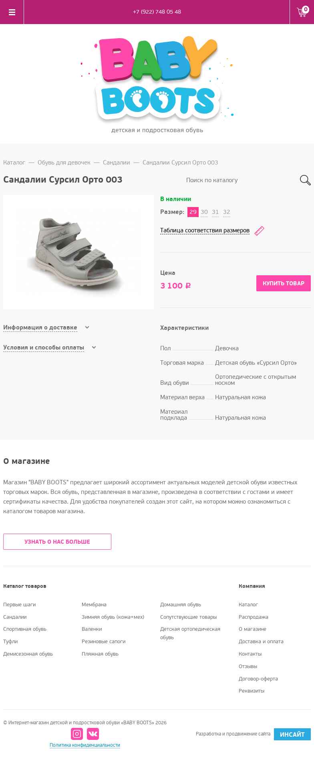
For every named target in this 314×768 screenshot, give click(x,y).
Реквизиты (251, 691)
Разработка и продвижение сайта (253, 734)
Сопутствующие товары (188, 617)
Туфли (10, 641)
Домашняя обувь (180, 604)
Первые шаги (19, 604)
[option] (78, 252)
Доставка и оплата (261, 641)
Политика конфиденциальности (85, 745)
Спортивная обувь (24, 629)
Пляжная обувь (100, 654)
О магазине (252, 629)
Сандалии (116, 162)
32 (226, 211)
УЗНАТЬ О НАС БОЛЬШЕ (57, 542)
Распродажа (253, 617)
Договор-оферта (258, 679)
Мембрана (94, 604)
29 (193, 211)
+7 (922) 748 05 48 (157, 11)
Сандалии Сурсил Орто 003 (180, 162)
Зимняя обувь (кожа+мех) (113, 617)
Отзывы (248, 666)
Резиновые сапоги (103, 641)
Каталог (14, 162)
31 (215, 211)
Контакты (250, 654)
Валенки (92, 629)
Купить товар (283, 283)
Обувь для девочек (64, 162)
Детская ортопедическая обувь (190, 633)
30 (204, 211)
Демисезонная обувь (28, 654)
